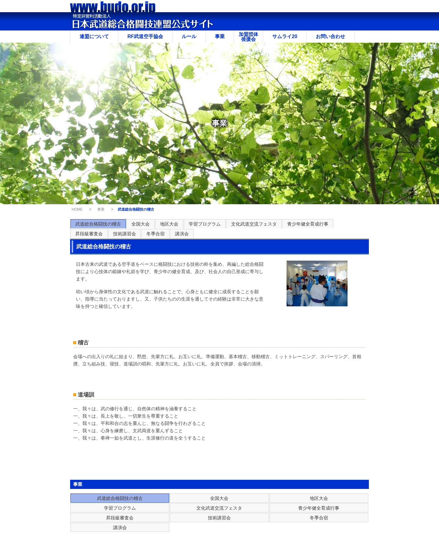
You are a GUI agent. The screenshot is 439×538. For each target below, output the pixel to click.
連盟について (94, 36)
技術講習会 (124, 233)
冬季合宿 (155, 233)
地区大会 (169, 223)
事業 (220, 36)
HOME (77, 209)
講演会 (182, 233)
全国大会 (140, 223)
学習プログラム (205, 223)
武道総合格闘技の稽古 (98, 223)
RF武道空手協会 (145, 36)
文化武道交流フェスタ (254, 223)
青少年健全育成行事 (307, 223)
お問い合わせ (330, 36)
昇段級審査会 (89, 233)
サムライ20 (284, 36)
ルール (189, 36)
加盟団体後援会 (248, 37)
